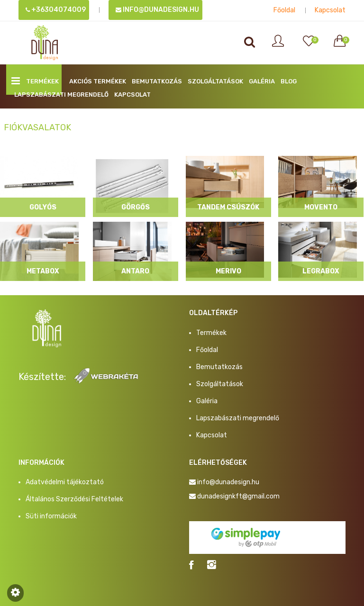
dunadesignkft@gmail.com (238, 496)
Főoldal (284, 10)
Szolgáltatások (215, 81)
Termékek (35, 81)
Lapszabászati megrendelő (61, 94)
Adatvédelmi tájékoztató (65, 482)
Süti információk (51, 516)
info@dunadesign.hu (157, 10)
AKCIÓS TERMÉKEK (97, 81)
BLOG (289, 81)
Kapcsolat (330, 10)
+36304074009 (56, 10)
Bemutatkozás (157, 81)
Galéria (262, 81)
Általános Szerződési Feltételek (74, 499)
